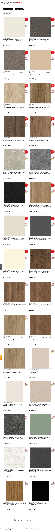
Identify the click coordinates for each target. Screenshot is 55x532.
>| (39, 520)
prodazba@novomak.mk (40, 529)
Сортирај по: (7, 13)
